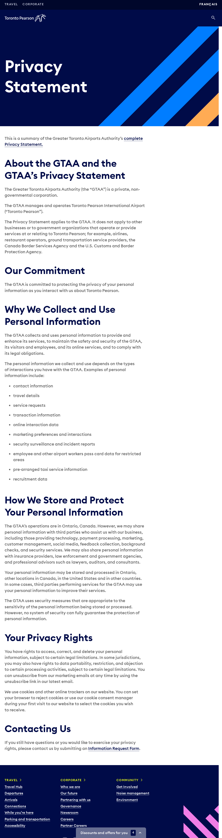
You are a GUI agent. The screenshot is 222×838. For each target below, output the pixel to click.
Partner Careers (74, 825)
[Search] (213, 18)
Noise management (132, 793)
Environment (127, 799)
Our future (69, 793)
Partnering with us (75, 799)
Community (127, 780)
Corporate (33, 4)
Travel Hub (13, 786)
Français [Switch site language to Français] (208, 4)
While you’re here (19, 812)
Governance (71, 806)
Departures (14, 793)
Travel (11, 4)
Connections (15, 806)
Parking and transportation (27, 819)
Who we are (70, 786)
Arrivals (11, 799)
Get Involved (127, 786)
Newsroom (69, 812)
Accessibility (15, 825)
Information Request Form (113, 748)
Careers (67, 819)
